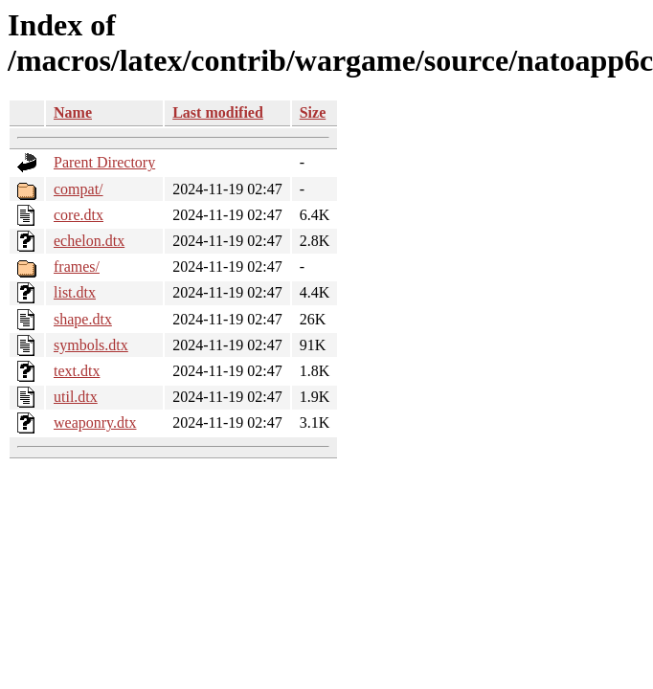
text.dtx (77, 371)
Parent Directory (104, 162)
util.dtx (76, 397)
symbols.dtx (91, 345)
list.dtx (75, 292)
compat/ (78, 189)
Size (313, 112)
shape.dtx (83, 319)
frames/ (77, 266)
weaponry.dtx (95, 422)
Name (73, 112)
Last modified (217, 112)
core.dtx (78, 215)
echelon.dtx (89, 241)
